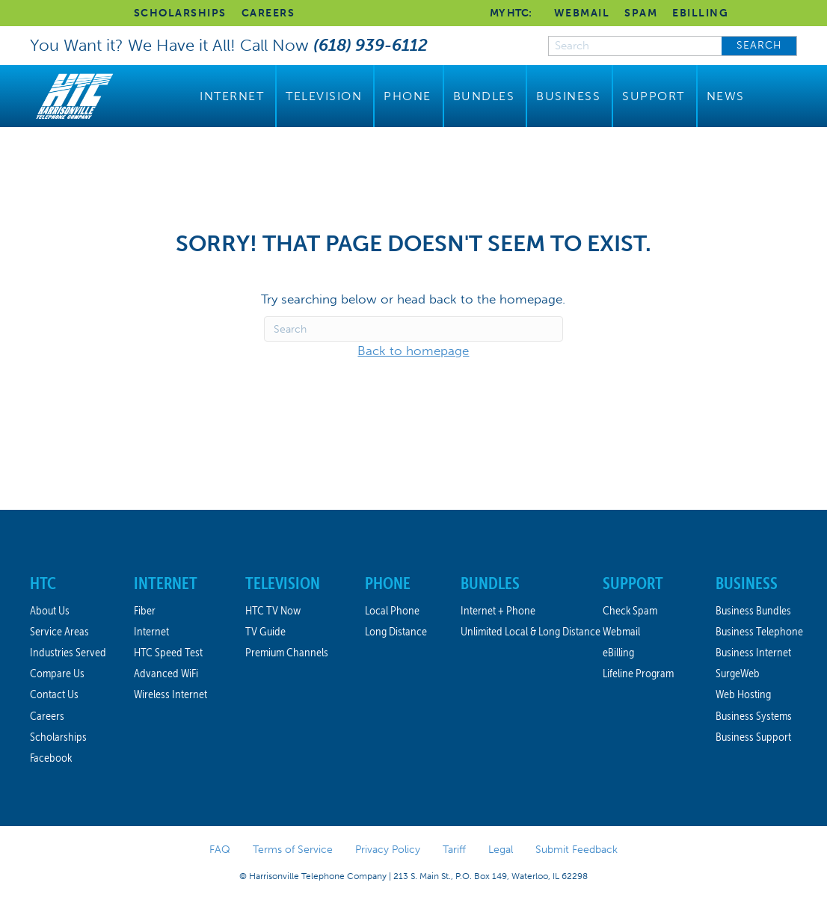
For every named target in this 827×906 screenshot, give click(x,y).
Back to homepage (413, 350)
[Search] (413, 329)
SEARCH (759, 45)
